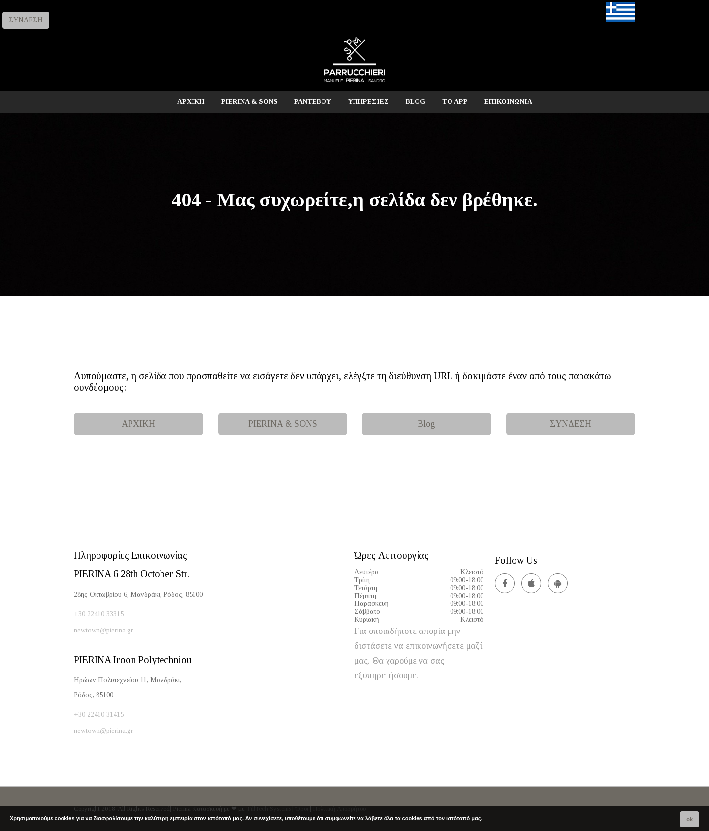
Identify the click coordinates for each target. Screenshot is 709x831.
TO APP (455, 101)
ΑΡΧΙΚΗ (190, 101)
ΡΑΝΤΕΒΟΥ (312, 101)
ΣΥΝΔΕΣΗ (26, 20)
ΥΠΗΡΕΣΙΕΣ (368, 101)
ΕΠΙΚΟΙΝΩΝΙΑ (508, 101)
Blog (426, 424)
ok (689, 819)
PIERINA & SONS (249, 101)
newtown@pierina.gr (103, 630)
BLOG (415, 101)
